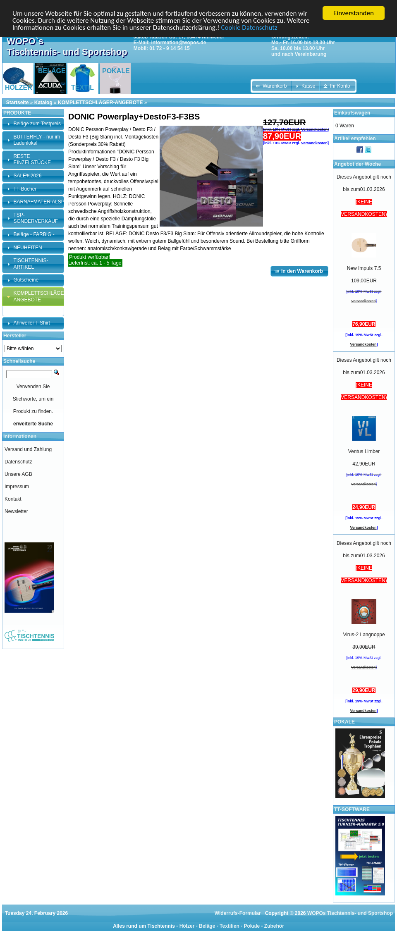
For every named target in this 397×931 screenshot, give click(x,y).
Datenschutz (18, 462)
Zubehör (274, 926)
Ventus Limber (364, 451)
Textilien (229, 926)
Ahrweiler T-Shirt (31, 323)
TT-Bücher (24, 189)
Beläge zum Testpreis (37, 124)
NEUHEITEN (27, 248)
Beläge (207, 926)
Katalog (43, 102)
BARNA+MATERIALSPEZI (42, 202)
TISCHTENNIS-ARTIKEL (30, 264)
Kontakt (13, 499)
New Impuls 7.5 (364, 268)
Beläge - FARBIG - (33, 234)
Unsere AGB (18, 474)
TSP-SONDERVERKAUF (35, 218)
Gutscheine (25, 280)
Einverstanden (353, 13)
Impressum (17, 486)
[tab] (33, 124)
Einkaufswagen (352, 113)
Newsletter (16, 511)
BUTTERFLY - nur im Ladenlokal (36, 140)
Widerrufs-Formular (238, 913)
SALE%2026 (27, 176)
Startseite (17, 102)
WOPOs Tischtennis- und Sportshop (350, 913)
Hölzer (187, 926)
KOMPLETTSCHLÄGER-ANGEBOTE (100, 102)
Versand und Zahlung (28, 449)
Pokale (252, 926)
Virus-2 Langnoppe (364, 634)
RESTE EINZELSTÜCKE (32, 159)
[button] (272, 86)
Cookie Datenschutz (249, 27)
